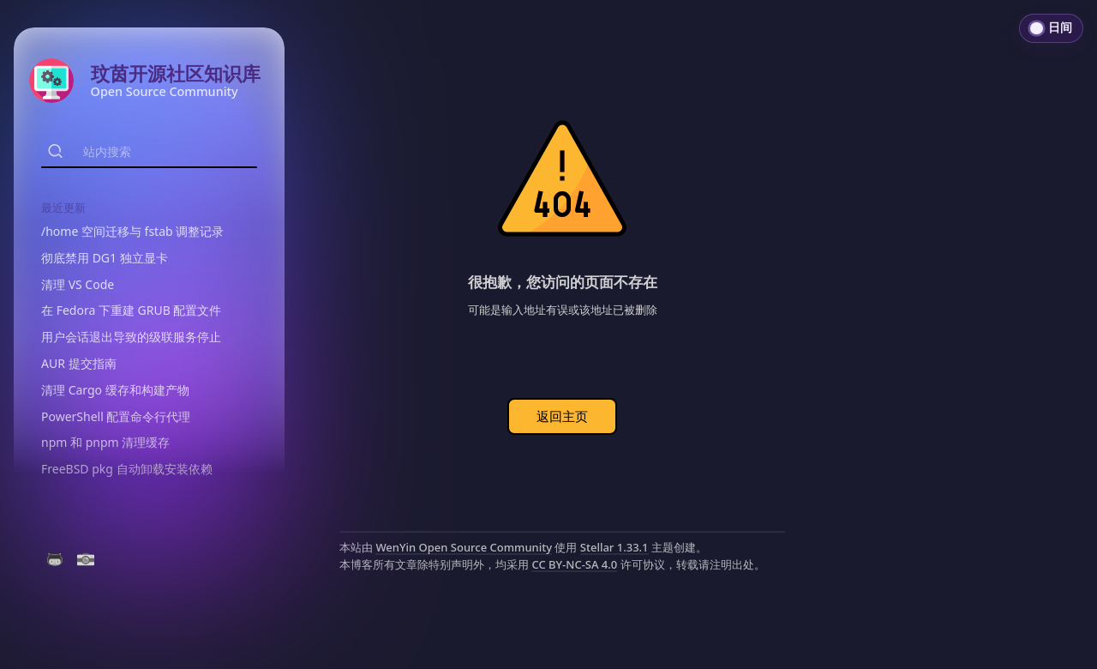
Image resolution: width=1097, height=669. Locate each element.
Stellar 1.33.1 (614, 547)
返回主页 (562, 416)
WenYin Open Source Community (463, 547)
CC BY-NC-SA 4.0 (574, 564)
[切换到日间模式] (1051, 28)
